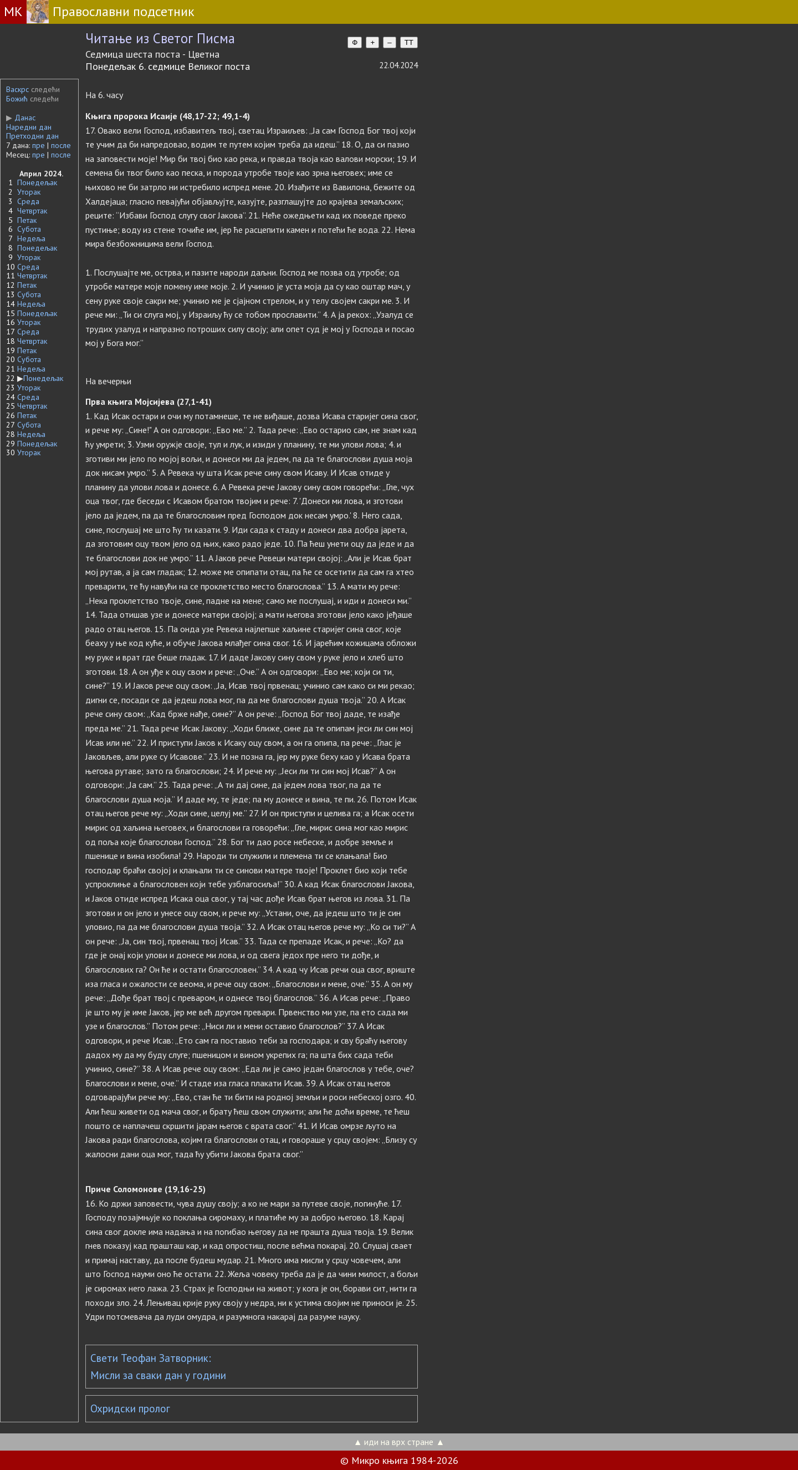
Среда (28, 201)
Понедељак (37, 182)
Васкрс (17, 89)
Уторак (28, 192)
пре (38, 145)
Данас (20, 118)
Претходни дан (32, 136)
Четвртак (32, 211)
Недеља (31, 238)
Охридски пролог (130, 1408)
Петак (27, 220)
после (61, 145)
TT (409, 42)
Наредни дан (29, 127)
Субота (29, 229)
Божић (17, 99)
